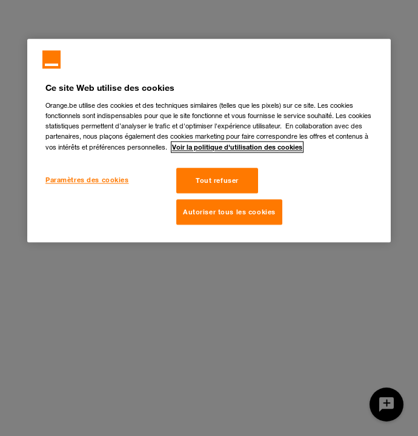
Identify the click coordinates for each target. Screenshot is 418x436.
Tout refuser (217, 180)
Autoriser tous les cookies (229, 211)
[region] (209, 140)
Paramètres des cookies (87, 179)
